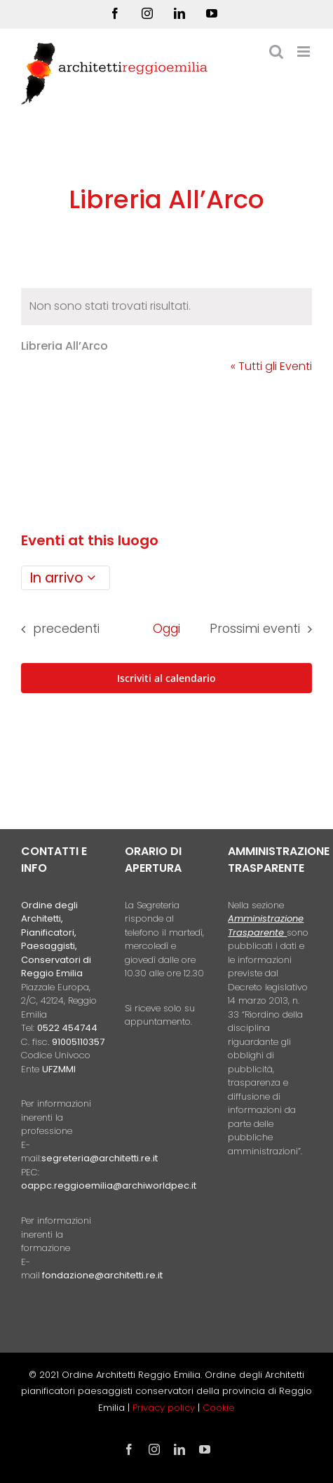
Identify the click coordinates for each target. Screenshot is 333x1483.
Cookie (219, 1407)
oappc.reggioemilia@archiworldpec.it (108, 1185)
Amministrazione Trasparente (266, 925)
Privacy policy (165, 1407)
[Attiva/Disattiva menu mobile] (304, 51)
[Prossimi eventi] (264, 629)
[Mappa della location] (166, 445)
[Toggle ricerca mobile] (276, 51)
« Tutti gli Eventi (271, 366)
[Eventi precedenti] (56, 629)
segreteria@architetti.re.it (99, 1158)
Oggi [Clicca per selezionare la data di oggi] (166, 628)
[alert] (166, 306)
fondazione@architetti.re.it (102, 1275)
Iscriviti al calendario (166, 678)
